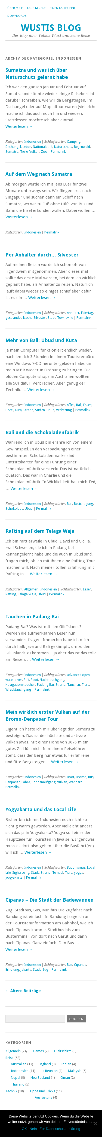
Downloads (16, 16)
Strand (28, 410)
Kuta (18, 410)
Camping (74, 142)
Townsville (65, 318)
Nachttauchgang (52, 680)
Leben (27, 147)
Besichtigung (83, 504)
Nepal (15, 1078)
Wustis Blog (51, 27)
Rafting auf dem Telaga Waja (39, 531)
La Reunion (49, 1071)
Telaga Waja (27, 594)
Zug (45, 970)
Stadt (51, 318)
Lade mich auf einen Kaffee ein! (51, 8)
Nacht (27, 318)
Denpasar (12, 782)
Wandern (75, 782)
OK (24, 1129)
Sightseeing (20, 873)
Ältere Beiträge (23, 991)
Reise (9, 1058)
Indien (66, 1064)
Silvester (39, 318)
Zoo (44, 152)
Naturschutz (63, 147)
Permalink (58, 152)
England (45, 1064)
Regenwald (82, 147)
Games (38, 1051)
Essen (87, 405)
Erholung (12, 970)
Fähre (25, 782)
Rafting (10, 594)
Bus (91, 777)
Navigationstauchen (20, 685)
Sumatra (11, 152)
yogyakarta (14, 877)
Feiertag (87, 313)
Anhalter (73, 313)
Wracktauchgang (18, 689)
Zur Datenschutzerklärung (59, 1129)
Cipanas (80, 965)
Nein (33, 1129)
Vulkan (34, 152)
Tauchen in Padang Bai (32, 616)
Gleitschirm (63, 1051)
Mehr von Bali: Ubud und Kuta (41, 340)
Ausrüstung (43, 1097)
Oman (65, 1078)
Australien (18, 1064)
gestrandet (13, 318)
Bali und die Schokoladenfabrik (42, 432)
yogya (78, 873)
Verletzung (64, 410)
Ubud (50, 410)
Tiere (24, 152)
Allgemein (31, 589)
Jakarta (26, 970)
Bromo (81, 777)
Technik (11, 1091)
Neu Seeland (40, 1078)
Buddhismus (76, 867)
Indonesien (32, 142)
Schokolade (14, 509)
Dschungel (13, 147)
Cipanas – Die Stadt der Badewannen (49, 900)
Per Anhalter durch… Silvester (42, 255)
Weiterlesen (19, 126)
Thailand (17, 1084)
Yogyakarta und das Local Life (40, 809)
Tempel (57, 873)
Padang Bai (45, 685)
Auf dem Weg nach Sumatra (38, 174)
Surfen (40, 410)
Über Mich (15, 8)
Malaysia (75, 1071)
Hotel (9, 410)
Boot (34, 680)
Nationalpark (42, 147)
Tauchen (73, 685)
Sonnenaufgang (43, 782)
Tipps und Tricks (42, 1091)
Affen (71, 405)
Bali (79, 405)
